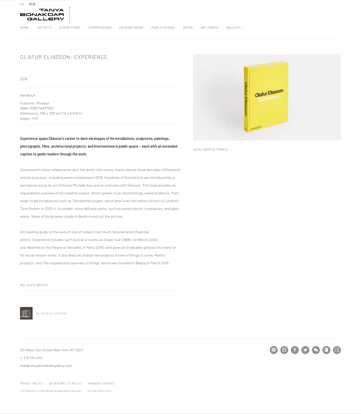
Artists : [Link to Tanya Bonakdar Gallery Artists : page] (46, 27)
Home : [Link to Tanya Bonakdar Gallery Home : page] (26, 27)
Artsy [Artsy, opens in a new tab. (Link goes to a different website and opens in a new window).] (337, 350)
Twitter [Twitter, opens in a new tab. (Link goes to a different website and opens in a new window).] (305, 350)
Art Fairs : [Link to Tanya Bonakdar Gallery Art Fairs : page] (210, 27)
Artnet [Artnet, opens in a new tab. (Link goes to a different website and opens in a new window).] (326, 350)
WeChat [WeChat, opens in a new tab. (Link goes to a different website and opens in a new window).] (316, 350)
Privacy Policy (31, 383)
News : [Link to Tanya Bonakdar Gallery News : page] (189, 27)
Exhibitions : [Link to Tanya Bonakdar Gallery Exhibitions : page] (71, 27)
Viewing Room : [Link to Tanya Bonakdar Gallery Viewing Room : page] (132, 27)
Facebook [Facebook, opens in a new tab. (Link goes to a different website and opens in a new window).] (295, 350)
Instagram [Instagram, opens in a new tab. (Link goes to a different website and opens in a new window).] (284, 350)
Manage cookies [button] (101, 383)
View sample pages (210, 149)
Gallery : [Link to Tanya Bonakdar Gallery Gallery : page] (234, 27)
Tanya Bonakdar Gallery (45, 15)
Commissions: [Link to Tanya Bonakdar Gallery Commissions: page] (101, 27)
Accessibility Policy (66, 383)
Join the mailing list (274, 350)
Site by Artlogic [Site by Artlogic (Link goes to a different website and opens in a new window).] (99, 390)
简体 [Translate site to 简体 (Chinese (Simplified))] (32, 4)
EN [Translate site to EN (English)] (22, 4)
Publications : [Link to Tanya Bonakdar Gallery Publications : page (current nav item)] (164, 27)
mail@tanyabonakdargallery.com (46, 365)
